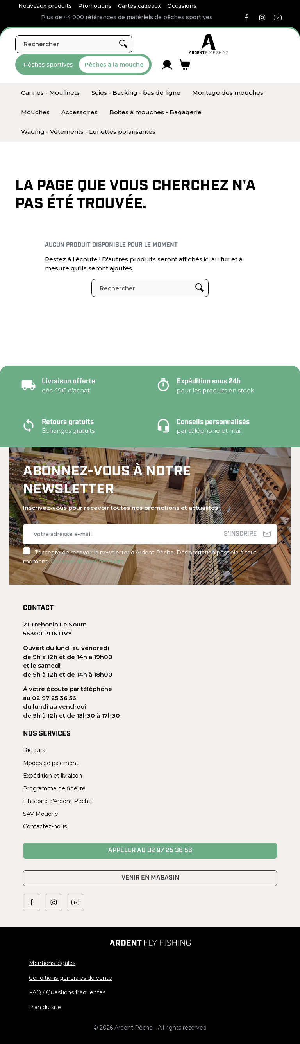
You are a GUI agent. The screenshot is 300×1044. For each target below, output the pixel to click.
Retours (34, 750)
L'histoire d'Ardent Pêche (57, 801)
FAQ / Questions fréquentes (67, 992)
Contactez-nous (45, 826)
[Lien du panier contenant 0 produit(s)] (185, 64)
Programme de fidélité (54, 788)
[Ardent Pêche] (208, 44)
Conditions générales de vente (70, 977)
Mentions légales (52, 963)
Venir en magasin (150, 878)
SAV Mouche (40, 813)
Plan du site (45, 1007)
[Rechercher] (73, 44)
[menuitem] (50, 93)
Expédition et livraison (52, 775)
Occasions (181, 5)
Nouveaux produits (45, 5)
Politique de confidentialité (87, 561)
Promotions (95, 5)
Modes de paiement (51, 763)
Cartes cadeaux (139, 5)
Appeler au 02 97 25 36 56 (150, 851)
